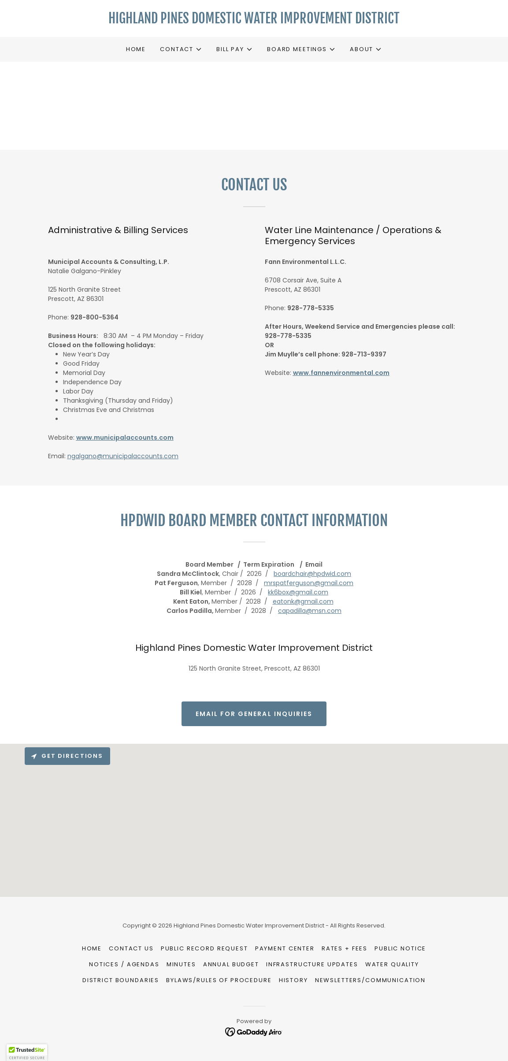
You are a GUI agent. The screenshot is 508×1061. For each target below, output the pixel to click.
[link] (254, 21)
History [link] (293, 980)
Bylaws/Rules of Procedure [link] (218, 980)
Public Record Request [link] (204, 948)
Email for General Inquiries (254, 713)
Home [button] (92, 948)
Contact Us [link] (131, 948)
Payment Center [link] (285, 948)
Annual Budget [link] (231, 964)
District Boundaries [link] (120, 980)
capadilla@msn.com (309, 610)
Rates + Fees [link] (344, 948)
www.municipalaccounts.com (125, 437)
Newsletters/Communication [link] (370, 980)
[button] (181, 49)
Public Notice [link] (400, 948)
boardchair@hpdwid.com (312, 573)
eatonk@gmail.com (303, 601)
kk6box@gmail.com (298, 592)
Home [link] (136, 49)
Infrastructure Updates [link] (312, 964)
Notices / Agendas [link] (124, 964)
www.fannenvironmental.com (341, 372)
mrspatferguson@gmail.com (308, 583)
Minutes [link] (181, 964)
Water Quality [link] (392, 964)
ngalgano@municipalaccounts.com (122, 456)
